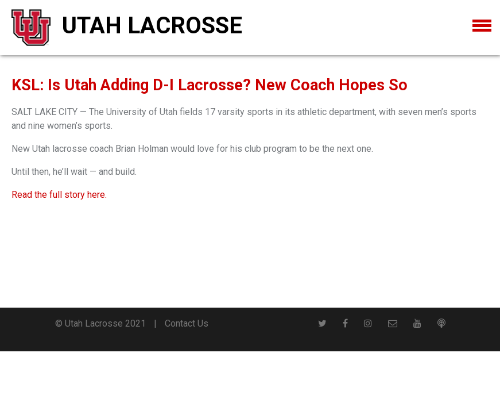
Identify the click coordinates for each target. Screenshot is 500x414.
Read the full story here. (59, 194)
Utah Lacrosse (152, 25)
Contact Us (186, 323)
